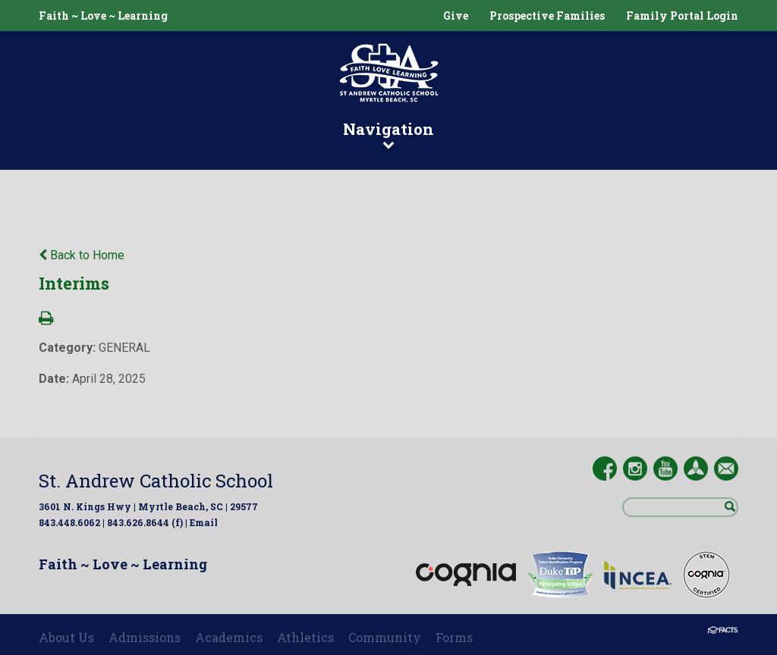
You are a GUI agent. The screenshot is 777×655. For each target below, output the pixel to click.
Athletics (305, 637)
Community (384, 637)
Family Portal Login (682, 15)
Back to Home (81, 255)
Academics (229, 637)
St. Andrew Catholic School (156, 481)
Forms (454, 637)
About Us (66, 637)
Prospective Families (547, 15)
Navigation (388, 134)
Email (204, 522)
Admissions (145, 637)
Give (455, 15)
